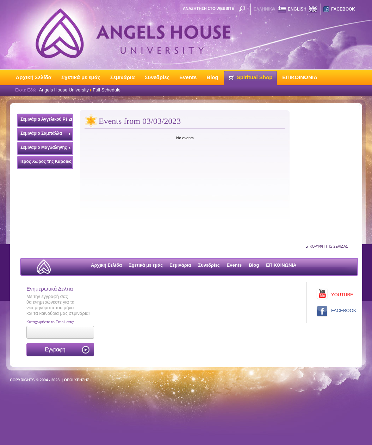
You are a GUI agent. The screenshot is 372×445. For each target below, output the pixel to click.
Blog (212, 77)
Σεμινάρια (122, 77)
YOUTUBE (342, 294)
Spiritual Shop (255, 77)
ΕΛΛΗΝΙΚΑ (264, 9)
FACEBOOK (343, 9)
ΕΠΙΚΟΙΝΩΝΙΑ (299, 77)
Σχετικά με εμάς (80, 77)
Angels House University (64, 90)
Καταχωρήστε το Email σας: (50, 322)
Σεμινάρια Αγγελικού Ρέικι (44, 121)
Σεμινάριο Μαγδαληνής (43, 147)
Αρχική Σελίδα (34, 77)
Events (188, 77)
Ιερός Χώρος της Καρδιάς (46, 161)
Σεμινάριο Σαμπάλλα (41, 133)
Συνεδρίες (156, 77)
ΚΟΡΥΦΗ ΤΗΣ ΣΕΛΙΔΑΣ (329, 246)
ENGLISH (297, 9)
